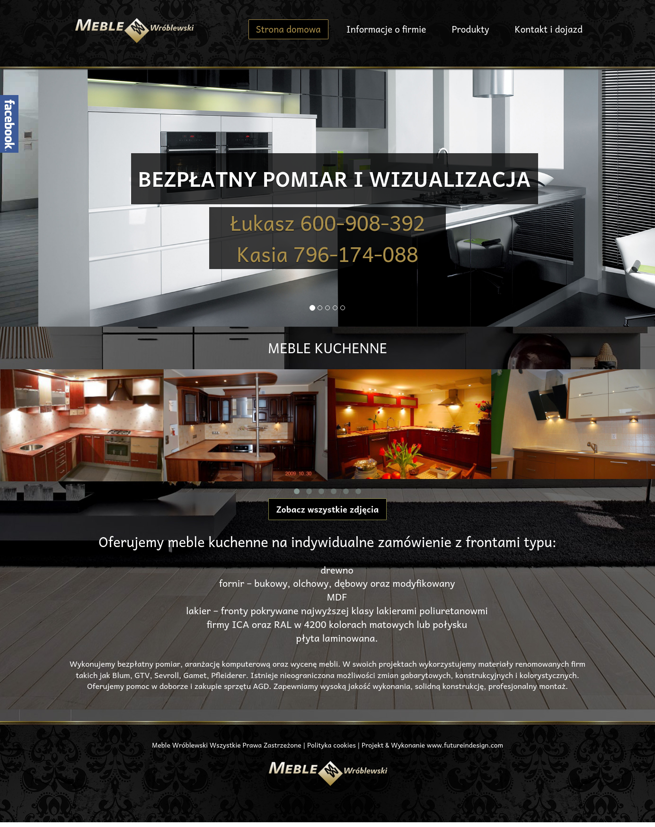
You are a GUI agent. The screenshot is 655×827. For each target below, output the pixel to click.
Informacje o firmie (386, 29)
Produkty (470, 29)
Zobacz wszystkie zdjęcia (327, 509)
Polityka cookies (331, 745)
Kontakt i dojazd (549, 29)
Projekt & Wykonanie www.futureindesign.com (432, 745)
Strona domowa (288, 29)
